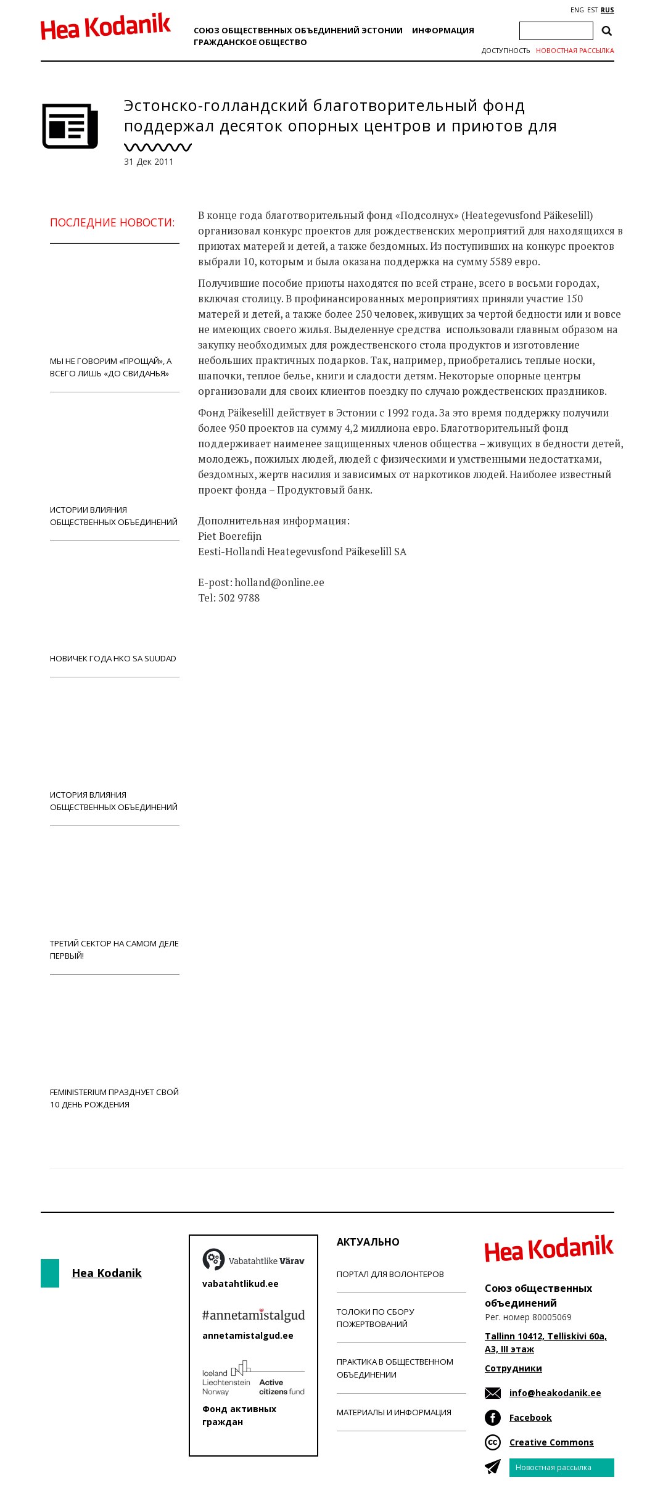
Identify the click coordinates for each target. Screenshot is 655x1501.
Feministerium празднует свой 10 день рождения (114, 1048)
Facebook (530, 1417)
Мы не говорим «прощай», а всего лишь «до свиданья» (114, 317)
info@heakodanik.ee (555, 1393)
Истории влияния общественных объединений (114, 466)
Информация (443, 30)
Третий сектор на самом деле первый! (114, 899)
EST (592, 10)
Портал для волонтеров (390, 1274)
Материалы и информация (394, 1412)
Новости (231, 646)
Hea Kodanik (107, 1272)
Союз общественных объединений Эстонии (298, 30)
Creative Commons (551, 1442)
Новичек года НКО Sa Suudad (114, 608)
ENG (577, 10)
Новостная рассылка (575, 50)
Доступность (506, 50)
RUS (607, 10)
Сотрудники (513, 1368)
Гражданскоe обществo (250, 42)
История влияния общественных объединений (114, 751)
